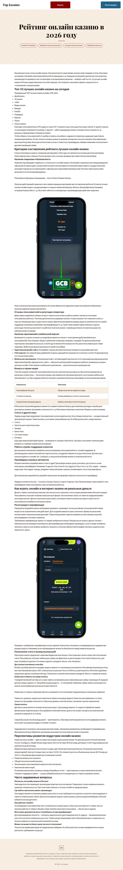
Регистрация (111, 5)
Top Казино (11, 5)
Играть (60, 5)
